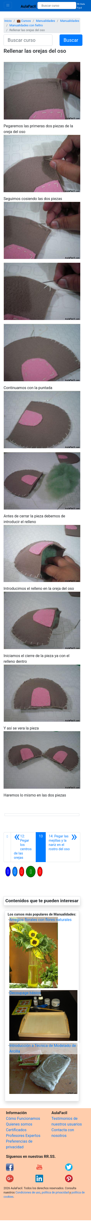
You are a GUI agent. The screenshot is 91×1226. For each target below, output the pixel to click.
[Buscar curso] (56, 5)
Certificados (16, 1130)
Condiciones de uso (27, 1192)
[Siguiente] (63, 847)
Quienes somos (19, 1124)
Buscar (71, 40)
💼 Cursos (24, 21)
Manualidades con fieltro (26, 25)
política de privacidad (55, 1192)
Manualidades (45, 21)
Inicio (8, 21)
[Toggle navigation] (8, 5)
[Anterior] (23, 847)
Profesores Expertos (23, 1135)
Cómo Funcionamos (23, 1118)
